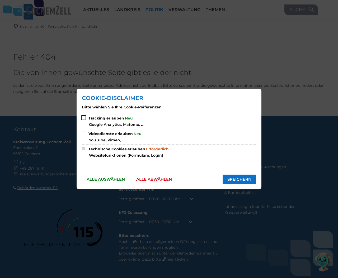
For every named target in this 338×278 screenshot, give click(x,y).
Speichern (239, 179)
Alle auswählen (106, 179)
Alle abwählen (154, 179)
